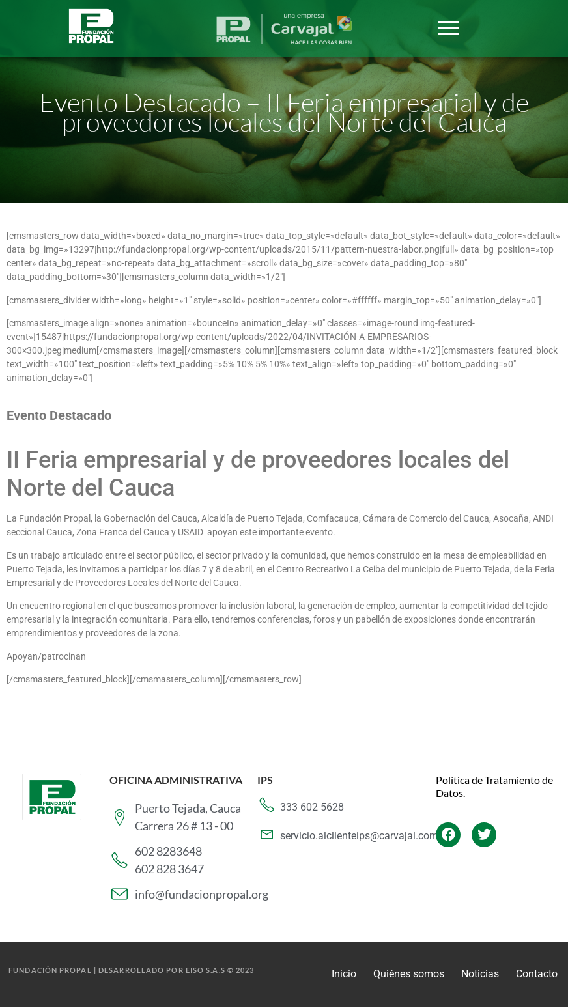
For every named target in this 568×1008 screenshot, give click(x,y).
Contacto (537, 974)
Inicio (344, 974)
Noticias (480, 974)
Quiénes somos (408, 974)
